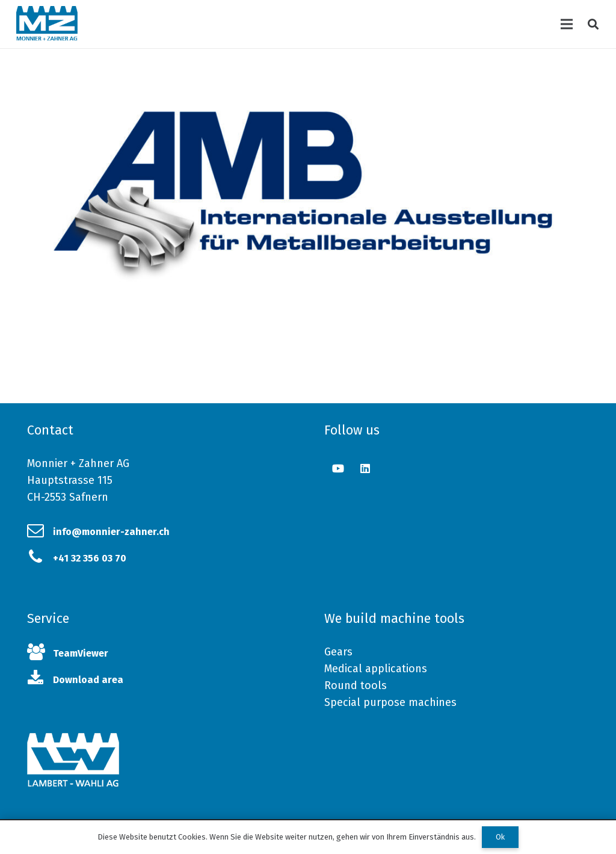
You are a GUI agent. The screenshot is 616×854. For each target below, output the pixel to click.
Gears (338, 651)
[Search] (593, 24)
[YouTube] (337, 468)
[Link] (47, 24)
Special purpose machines (390, 702)
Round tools (355, 685)
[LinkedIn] (364, 468)
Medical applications (375, 668)
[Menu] (567, 24)
